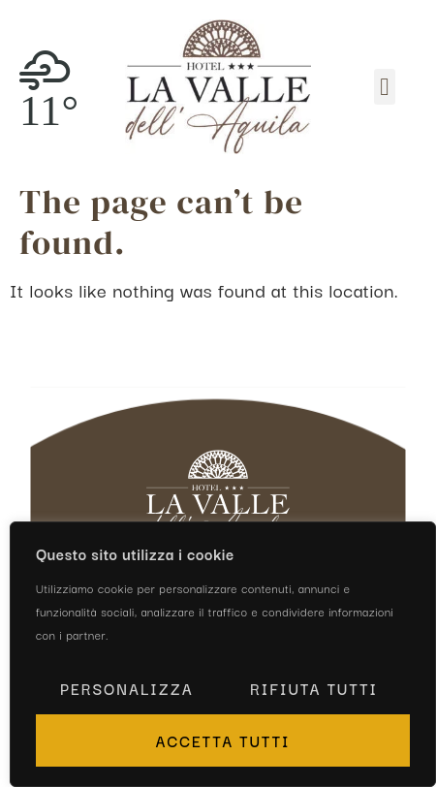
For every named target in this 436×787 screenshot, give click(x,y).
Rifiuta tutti (314, 688)
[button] (384, 87)
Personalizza (127, 688)
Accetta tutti (222, 740)
